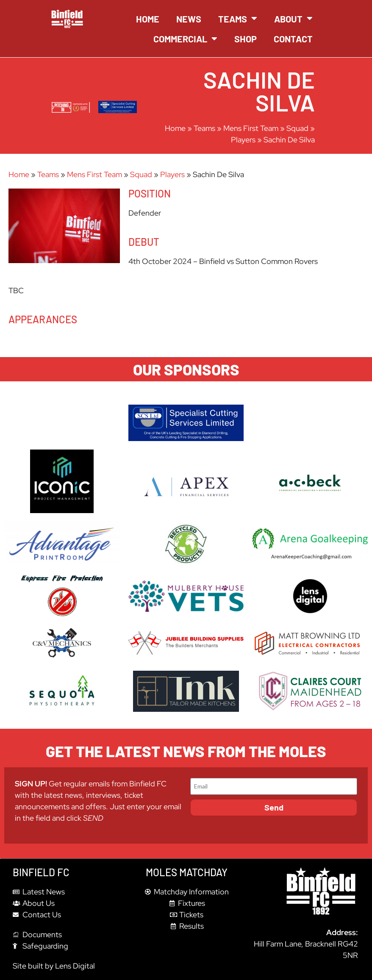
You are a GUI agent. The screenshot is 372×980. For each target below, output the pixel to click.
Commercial (185, 39)
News (188, 18)
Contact (293, 38)
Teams (237, 19)
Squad (297, 128)
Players (243, 139)
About (293, 19)
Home (147, 18)
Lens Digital (75, 966)
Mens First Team (250, 128)
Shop (245, 38)
